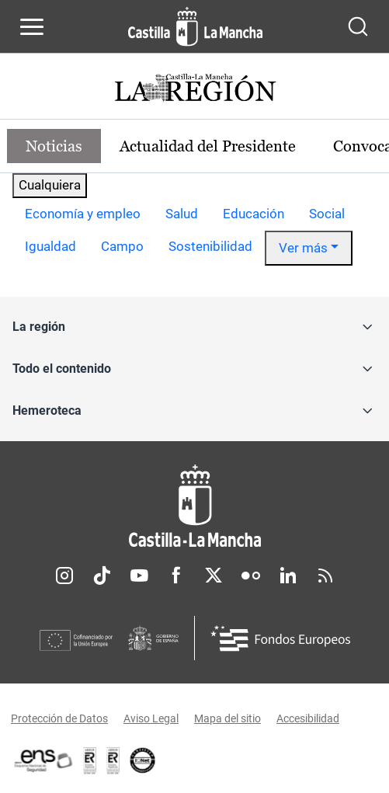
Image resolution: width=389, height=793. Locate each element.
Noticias (54, 146)
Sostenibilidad (210, 246)
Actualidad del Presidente (208, 146)
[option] (82, 214)
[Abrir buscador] (358, 26)
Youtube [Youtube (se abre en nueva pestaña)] (139, 575)
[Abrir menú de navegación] (31, 26)
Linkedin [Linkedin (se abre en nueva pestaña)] (288, 575)
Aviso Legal (151, 718)
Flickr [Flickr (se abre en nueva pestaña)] (250, 575)
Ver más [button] (303, 248)
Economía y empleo (83, 213)
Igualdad (50, 246)
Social (327, 213)
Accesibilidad (307, 718)
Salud (181, 213)
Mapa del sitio (227, 718)
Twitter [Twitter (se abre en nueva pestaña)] (213, 575)
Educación (253, 213)
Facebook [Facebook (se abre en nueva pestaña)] (176, 575)
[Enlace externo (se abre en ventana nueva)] (113, 760)
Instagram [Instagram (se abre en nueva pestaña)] (64, 575)
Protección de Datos (59, 718)
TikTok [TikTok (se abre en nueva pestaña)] (101, 575)
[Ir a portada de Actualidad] (194, 89)
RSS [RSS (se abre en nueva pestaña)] (325, 575)
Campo (122, 246)
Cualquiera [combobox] (50, 185)
